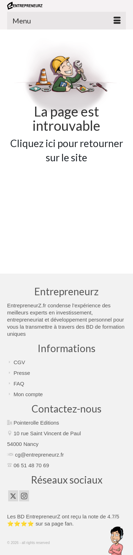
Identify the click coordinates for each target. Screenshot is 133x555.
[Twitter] (13, 495)
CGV (19, 362)
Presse (21, 373)
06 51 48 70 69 (31, 465)
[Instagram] (24, 495)
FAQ (18, 384)
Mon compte (28, 394)
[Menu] (66, 20)
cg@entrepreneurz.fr (39, 455)
